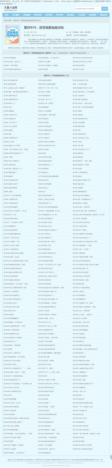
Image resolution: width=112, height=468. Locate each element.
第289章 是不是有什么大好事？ (83, 61)
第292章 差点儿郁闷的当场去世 (83, 58)
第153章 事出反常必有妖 (80, 272)
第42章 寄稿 (76, 130)
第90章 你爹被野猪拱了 (80, 191)
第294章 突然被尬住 (10, 58)
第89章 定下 (42, 191)
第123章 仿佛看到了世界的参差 (83, 234)
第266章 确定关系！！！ (46, 418)
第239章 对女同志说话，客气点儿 (48, 383)
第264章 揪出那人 (78, 414)
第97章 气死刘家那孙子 (11, 203)
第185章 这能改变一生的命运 (47, 314)
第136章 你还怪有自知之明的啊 (13, 253)
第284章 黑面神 (43, 69)
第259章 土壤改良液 (10, 410)
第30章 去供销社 (78, 115)
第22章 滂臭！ (8, 107)
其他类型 (92, 15)
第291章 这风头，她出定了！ (13, 61)
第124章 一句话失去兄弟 (11, 238)
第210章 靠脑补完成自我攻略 (82, 345)
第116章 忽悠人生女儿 (45, 226)
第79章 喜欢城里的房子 (11, 180)
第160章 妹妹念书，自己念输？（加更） (16, 284)
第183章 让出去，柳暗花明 (81, 311)
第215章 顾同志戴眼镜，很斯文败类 (49, 353)
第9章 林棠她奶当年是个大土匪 (82, 88)
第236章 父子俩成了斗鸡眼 (46, 380)
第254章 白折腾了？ (44, 403)
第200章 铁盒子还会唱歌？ (46, 334)
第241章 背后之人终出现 (11, 387)
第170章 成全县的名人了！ (46, 295)
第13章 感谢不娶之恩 (10, 95)
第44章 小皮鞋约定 (44, 134)
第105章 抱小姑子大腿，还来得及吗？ (85, 211)
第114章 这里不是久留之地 (81, 222)
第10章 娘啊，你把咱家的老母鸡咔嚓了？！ (17, 92)
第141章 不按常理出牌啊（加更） (83, 257)
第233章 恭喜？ (43, 376)
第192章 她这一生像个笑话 (81, 322)
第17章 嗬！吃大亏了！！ (46, 99)
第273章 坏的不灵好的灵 (80, 426)
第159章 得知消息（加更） (81, 280)
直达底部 (88, 32)
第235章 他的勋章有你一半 (12, 380)
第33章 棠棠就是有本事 (80, 118)
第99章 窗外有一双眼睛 (80, 203)
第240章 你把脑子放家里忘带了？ (83, 383)
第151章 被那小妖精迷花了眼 (13, 272)
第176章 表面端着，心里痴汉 (47, 303)
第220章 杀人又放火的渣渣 (12, 360)
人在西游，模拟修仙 (90, 48)
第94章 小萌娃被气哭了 (11, 199)
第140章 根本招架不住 (45, 257)
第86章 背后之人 (43, 188)
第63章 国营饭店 (78, 157)
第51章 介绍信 (77, 142)
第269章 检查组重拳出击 (46, 422)
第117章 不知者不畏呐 (80, 226)
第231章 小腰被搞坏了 (80, 372)
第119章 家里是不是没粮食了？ (48, 230)
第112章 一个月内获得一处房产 (13, 222)
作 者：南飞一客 (30, 32)
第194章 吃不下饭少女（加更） (48, 326)
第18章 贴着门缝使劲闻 (80, 99)
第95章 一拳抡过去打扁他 (46, 199)
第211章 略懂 (8, 349)
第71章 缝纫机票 (43, 168)
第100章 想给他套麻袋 (11, 207)
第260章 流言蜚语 (43, 410)
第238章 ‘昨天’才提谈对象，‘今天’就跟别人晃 (18, 383)
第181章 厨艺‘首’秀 (10, 311)
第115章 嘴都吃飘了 (10, 226)
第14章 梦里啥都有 (44, 95)
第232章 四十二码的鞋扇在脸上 (13, 376)
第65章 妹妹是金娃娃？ (45, 161)
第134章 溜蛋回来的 (44, 249)
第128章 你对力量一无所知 (46, 241)
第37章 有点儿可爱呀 (10, 126)
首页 (6, 15)
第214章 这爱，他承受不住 (12, 353)
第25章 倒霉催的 (9, 111)
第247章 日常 (8, 395)
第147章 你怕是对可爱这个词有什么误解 (85, 264)
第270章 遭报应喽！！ (80, 422)
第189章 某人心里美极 (80, 318)
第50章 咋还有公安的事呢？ (47, 142)
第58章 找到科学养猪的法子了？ (14, 153)
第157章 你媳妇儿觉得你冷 (12, 280)
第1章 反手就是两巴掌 (11, 80)
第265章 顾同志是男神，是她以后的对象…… (18, 418)
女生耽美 (81, 15)
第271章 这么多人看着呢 (11, 426)
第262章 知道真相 (9, 414)
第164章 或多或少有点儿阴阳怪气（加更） (51, 287)
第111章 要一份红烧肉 (80, 218)
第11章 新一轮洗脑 (44, 92)
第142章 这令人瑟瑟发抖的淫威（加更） (16, 261)
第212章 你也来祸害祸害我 (46, 349)
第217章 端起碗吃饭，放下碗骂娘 (14, 357)
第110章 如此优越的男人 (46, 218)
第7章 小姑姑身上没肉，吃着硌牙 (14, 88)
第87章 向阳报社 (78, 188)
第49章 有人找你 (9, 142)
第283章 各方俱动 (78, 69)
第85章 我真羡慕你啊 (10, 188)
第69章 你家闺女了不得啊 (81, 165)
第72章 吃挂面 (77, 168)
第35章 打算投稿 (43, 122)
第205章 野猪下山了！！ (11, 341)
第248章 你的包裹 (43, 395)
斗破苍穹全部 (38, 460)
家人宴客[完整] (19, 460)
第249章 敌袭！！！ (79, 395)
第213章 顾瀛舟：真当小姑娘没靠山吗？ (85, 349)
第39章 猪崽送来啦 (79, 126)
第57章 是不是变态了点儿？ (81, 149)
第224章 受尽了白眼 (44, 364)
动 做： (69, 32)
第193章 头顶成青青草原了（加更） (15, 326)
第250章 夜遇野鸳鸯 (10, 399)
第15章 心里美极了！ (79, 95)
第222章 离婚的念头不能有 (81, 360)
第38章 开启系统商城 (45, 126)
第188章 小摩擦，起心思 (46, 318)
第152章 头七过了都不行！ (46, 272)
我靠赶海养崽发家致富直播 (84, 460)
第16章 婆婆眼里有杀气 (11, 99)
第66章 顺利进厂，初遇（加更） (83, 161)
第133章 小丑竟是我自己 (11, 249)
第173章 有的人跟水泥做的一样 (48, 299)
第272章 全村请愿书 (44, 426)
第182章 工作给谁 (43, 311)
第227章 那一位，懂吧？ (46, 368)
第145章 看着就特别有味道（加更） (15, 264)
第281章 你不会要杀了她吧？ (13, 437)
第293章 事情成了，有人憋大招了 (48, 58)
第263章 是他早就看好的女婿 (47, 414)
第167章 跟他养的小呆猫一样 (47, 291)
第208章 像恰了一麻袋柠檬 (12, 345)
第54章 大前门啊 (78, 145)
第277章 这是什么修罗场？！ (82, 430)
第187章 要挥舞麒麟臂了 (11, 318)
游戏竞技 (70, 15)
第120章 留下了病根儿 (80, 230)
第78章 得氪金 (77, 176)
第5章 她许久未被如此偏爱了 (47, 84)
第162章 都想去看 (78, 284)
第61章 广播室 (8, 157)
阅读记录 (103, 15)
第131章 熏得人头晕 (44, 245)
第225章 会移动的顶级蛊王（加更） (84, 364)
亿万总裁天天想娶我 (49, 460)
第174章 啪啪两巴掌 (79, 299)
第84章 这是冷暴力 (79, 184)
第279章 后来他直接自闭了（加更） (49, 433)
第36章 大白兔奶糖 (79, 122)
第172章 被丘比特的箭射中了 (13, 299)
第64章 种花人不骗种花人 (12, 161)
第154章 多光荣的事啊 (11, 276)
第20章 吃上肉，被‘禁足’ (46, 103)
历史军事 (48, 15)
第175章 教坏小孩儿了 (11, 303)
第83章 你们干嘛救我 (45, 184)
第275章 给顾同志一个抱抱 (46, 430)
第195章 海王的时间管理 (80, 326)
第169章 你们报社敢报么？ (12, 295)
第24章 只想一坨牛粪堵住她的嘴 (83, 107)
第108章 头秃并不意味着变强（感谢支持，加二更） (89, 215)
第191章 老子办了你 (44, 322)
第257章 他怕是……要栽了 (46, 407)
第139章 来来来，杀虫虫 (11, 257)
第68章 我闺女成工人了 (45, 165)
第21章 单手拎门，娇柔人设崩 (82, 103)
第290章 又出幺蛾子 (44, 61)
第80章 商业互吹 (43, 180)
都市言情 (37, 15)
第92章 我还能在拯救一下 (46, 195)
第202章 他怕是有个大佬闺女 (13, 337)
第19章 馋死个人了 (10, 103)
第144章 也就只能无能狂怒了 (82, 261)
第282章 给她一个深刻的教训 (47, 437)
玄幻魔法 (15, 15)
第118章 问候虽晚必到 (11, 230)
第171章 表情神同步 (79, 295)
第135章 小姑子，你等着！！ (82, 249)
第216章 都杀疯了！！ (80, 353)
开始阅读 (75, 32)
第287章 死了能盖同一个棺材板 (48, 65)
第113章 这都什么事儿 (45, 222)
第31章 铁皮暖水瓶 (10, 118)
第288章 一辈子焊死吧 (11, 65)
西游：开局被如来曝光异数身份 (58, 48)
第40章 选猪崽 (8, 130)
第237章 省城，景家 (79, 380)
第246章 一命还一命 (79, 391)
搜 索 (104, 8)
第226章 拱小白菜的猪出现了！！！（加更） (18, 368)
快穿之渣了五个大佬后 (68, 460)
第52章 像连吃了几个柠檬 (12, 145)
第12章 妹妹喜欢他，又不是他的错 (84, 92)
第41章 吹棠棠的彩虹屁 (45, 130)
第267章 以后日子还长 (80, 418)
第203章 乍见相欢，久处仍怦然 (48, 337)
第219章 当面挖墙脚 (79, 357)
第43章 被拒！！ (9, 134)
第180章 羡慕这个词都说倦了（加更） (85, 307)
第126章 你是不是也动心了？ (82, 238)
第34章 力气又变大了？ (11, 122)
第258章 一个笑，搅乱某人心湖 (83, 407)
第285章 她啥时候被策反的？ (13, 69)
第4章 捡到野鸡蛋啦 (10, 84)
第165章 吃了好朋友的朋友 (81, 287)
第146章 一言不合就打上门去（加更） (50, 264)
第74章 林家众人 (43, 172)
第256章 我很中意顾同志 (11, 407)
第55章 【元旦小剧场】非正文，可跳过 (16, 149)
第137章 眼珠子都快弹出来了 (47, 253)
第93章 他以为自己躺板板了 (81, 195)
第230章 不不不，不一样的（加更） (49, 372)
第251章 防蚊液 (43, 399)
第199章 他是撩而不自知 (11, 334)
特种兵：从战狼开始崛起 (76, 48)
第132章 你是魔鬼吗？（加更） (83, 245)
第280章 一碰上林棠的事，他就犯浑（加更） (87, 433)
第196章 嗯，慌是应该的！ (12, 330)
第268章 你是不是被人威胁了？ (13, 422)
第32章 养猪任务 (43, 118)
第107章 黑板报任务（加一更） (48, 215)
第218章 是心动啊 (43, 357)
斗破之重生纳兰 (29, 460)
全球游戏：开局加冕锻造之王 (38, 48)
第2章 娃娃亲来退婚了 (45, 80)
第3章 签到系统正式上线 (80, 80)
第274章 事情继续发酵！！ (12, 430)
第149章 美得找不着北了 (46, 268)
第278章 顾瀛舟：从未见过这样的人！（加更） (18, 433)
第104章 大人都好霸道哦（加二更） (49, 211)
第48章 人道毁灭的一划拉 (81, 138)
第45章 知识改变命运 (79, 134)
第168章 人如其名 (78, 291)
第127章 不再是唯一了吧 (11, 241)
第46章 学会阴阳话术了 (11, 138)
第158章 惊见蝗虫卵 (44, 280)
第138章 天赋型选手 (79, 253)
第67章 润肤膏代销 (10, 165)
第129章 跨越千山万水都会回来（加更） (85, 241)
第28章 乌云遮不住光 (10, 115)
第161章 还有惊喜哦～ (45, 284)
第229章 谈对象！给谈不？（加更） (15, 372)
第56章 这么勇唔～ (44, 149)
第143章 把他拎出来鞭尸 (46, 261)
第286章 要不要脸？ (79, 65)
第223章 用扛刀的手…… (11, 364)
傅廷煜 (58, 460)
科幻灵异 (59, 15)
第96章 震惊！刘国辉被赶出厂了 (83, 199)
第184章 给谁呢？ (9, 314)
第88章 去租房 (8, 191)
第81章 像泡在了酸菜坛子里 (81, 180)
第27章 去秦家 (77, 111)
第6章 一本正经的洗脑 (80, 84)
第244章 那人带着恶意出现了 (13, 391)
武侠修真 (26, 15)
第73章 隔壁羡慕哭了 (10, 172)
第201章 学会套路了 (79, 334)
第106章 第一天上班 (10, 215)
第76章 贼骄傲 (8, 176)
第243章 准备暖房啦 (79, 387)
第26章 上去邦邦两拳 (45, 111)
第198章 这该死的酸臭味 (80, 330)
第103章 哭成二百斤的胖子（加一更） (16, 211)
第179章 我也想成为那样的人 (47, 307)
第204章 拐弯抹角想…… (80, 337)
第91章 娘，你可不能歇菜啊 (12, 195)
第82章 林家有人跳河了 (11, 184)
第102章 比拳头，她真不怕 (81, 207)
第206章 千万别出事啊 (45, 341)
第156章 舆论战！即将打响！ (82, 276)
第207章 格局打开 (78, 341)
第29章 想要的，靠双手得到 (47, 115)
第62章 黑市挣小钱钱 (45, 157)
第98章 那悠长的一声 (45, 203)
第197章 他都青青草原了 (46, 330)
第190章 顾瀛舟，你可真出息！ (13, 322)
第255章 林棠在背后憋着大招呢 (83, 403)
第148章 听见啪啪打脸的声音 (13, 268)
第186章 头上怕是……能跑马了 (83, 314)
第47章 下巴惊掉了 (44, 138)
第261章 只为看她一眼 (80, 410)
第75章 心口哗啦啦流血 (80, 172)
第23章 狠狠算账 (43, 107)
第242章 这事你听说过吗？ (46, 387)
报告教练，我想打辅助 (22, 48)
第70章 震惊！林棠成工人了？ (13, 168)
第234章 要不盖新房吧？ (80, 376)
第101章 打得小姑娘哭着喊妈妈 (48, 207)
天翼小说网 (7, 20)
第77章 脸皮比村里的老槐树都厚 (48, 176)
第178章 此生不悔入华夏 (11, 307)
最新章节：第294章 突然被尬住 (77, 35)
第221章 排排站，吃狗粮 (46, 360)
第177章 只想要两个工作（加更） (83, 303)
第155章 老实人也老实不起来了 (48, 276)
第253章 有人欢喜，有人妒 (12, 403)
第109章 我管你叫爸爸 (11, 218)
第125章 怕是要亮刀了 (45, 238)
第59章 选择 (42, 153)
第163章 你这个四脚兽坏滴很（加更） (16, 287)
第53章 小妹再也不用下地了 (47, 145)
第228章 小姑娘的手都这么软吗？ (83, 368)
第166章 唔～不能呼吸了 (11, 291)
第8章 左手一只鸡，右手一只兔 (48, 88)
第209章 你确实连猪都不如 (46, 345)
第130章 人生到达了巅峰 (11, 245)
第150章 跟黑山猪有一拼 (80, 268)
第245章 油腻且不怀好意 (46, 391)
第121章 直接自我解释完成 (12, 234)
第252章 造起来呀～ (79, 399)
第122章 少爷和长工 (44, 234)
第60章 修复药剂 (78, 153)
